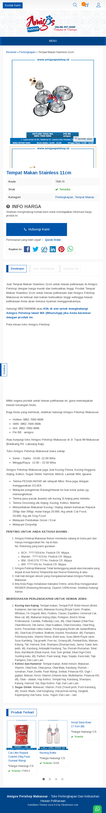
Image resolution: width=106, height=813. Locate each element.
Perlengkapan (64, 197)
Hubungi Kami (37, 229)
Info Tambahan (43, 268)
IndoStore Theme (37, 804)
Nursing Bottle (48, 752)
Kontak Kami (12, 5)
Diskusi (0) (70, 268)
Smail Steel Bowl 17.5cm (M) (81, 724)
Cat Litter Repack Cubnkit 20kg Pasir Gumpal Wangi (19, 756)
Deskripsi (17, 268)
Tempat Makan (84, 197)
